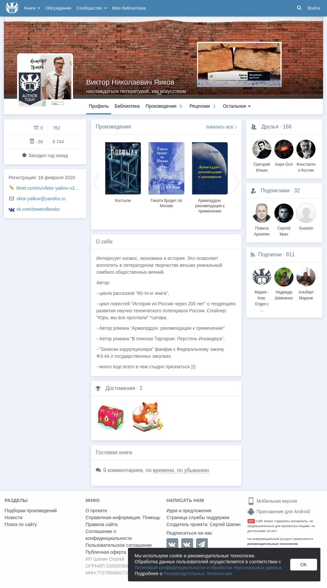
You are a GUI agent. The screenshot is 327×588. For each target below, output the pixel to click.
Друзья (269, 126)
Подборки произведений (31, 510)
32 (297, 190)
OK (303, 564)
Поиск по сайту (21, 524)
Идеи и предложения (189, 510)
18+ (251, 521)
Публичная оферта (106, 552)
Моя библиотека (129, 8)
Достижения (120, 388)
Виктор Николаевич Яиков (130, 82)
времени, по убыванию (181, 470)
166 (287, 126)
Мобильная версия (272, 501)
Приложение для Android (278, 511)
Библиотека (126, 106)
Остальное (237, 106)
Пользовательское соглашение (119, 545)
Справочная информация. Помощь (123, 517)
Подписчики (275, 190)
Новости (13, 517)
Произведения (113, 126)
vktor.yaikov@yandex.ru (40, 198)
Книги (32, 8)
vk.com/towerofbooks (38, 209)
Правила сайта (101, 524)
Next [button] (236, 181)
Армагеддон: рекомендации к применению (210, 205)
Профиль (99, 106)
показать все (219, 126)
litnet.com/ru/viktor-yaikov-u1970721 (53, 188)
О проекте (96, 510)
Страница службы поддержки (197, 517)
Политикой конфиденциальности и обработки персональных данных (208, 567)
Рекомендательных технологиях (198, 573)
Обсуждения (58, 8)
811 (290, 254)
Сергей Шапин (225, 524)
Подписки (270, 254)
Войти (314, 8)
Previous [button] (96, 181)
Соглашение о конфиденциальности (109, 535)
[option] (123, 171)
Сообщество (92, 8)
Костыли (123, 200)
